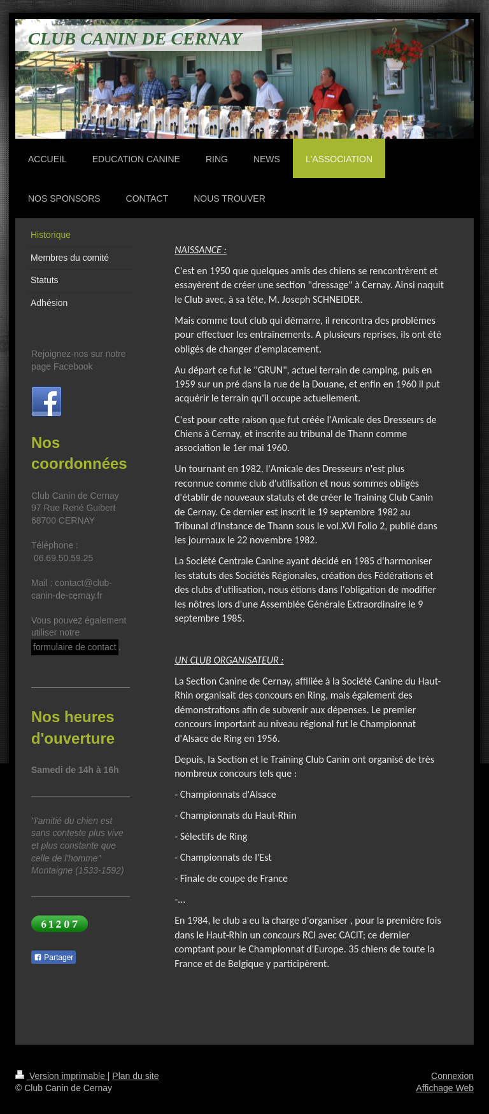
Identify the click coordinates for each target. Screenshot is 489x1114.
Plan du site (135, 1076)
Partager (53, 957)
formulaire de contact (75, 647)
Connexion (452, 1076)
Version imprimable (61, 1076)
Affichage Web (445, 1088)
